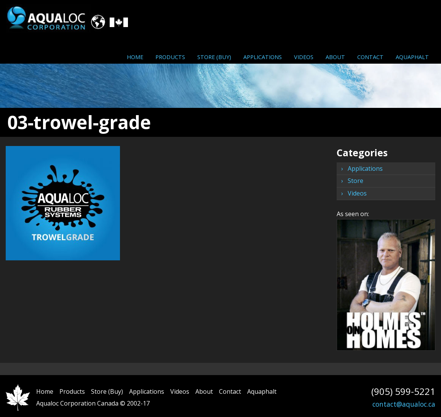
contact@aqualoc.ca (403, 404)
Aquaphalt (412, 57)
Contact (370, 57)
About (335, 57)
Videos (303, 57)
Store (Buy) (214, 57)
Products (170, 57)
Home (135, 57)
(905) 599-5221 (403, 391)
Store (355, 180)
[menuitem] (135, 57)
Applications (262, 57)
